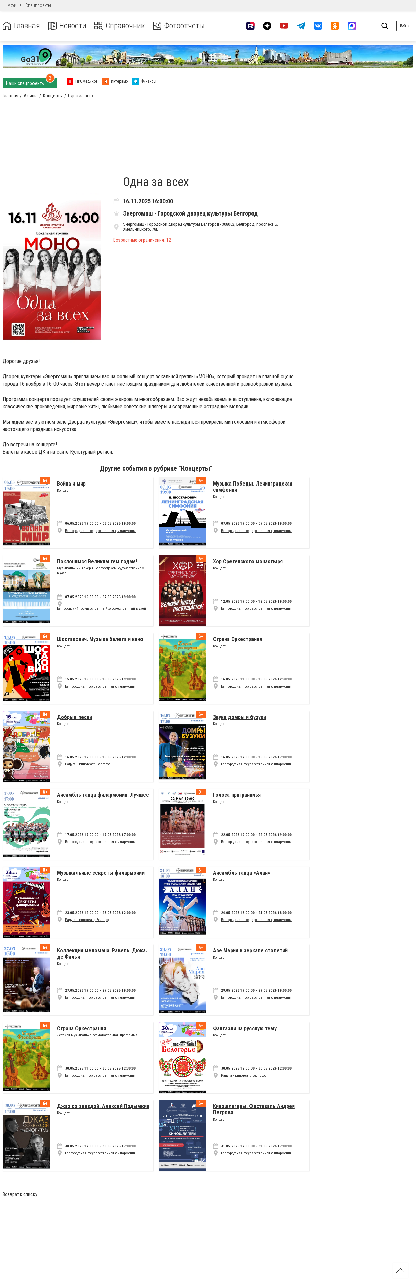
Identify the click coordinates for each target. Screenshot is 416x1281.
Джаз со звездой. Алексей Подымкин (103, 1106)
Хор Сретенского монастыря (248, 561)
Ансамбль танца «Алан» (241, 873)
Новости (67, 25)
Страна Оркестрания (237, 639)
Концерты (195, 468)
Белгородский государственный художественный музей (101, 608)
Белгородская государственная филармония (100, 531)
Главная (21, 25)
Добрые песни (74, 717)
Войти (405, 25)
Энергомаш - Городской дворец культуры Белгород (190, 213)
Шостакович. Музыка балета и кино (100, 639)
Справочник (119, 25)
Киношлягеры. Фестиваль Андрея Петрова (254, 1109)
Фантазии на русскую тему (245, 1028)
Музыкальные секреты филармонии (101, 873)
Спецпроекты (38, 5)
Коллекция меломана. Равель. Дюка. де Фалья (102, 953)
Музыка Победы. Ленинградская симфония (252, 486)
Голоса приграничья (237, 795)
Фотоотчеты (179, 25)
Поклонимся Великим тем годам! (97, 561)
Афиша (15, 5)
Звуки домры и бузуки (239, 717)
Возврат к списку (20, 1194)
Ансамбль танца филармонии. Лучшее (103, 795)
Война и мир (71, 483)
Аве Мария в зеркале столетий (250, 950)
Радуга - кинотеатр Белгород (87, 764)
